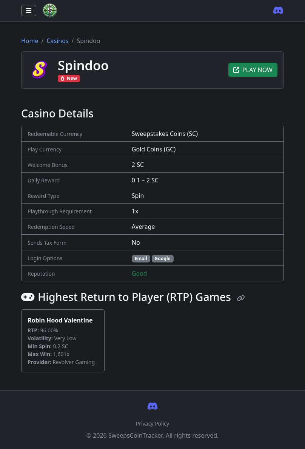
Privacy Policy (152, 423)
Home (30, 41)
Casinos (57, 41)
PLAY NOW (253, 70)
